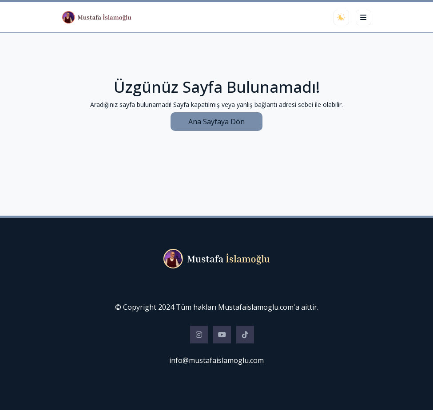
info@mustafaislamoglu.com (216, 360)
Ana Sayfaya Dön (216, 121)
